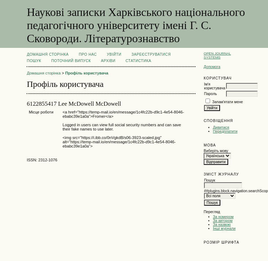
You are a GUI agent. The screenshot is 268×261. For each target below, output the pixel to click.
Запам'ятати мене (227, 102)
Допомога (212, 67)
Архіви (108, 61)
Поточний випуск (71, 61)
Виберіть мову (216, 151)
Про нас (88, 54)
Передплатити (225, 131)
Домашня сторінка (48, 54)
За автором (222, 221)
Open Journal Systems (217, 55)
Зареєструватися (151, 54)
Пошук (34, 61)
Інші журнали (224, 229)
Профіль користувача (86, 73)
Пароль (210, 94)
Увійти (114, 54)
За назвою (222, 225)
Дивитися (221, 127)
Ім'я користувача (214, 86)
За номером (223, 217)
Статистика (138, 61)
